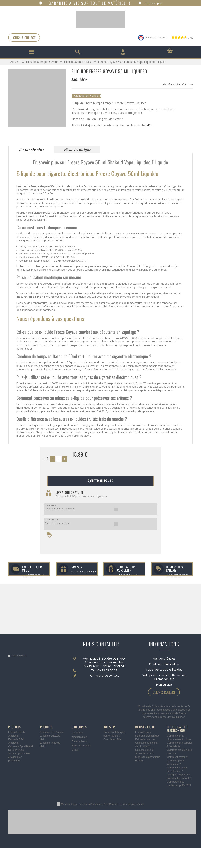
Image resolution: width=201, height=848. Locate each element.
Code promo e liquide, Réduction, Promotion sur (164, 677)
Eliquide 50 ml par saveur (42, 62)
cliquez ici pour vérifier (132, 804)
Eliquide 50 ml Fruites (78, 62)
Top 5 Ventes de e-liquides (164, 669)
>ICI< (149, 125)
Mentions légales (164, 658)
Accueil (15, 62)
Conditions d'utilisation (164, 664)
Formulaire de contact (104, 675)
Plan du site (164, 684)
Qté (46, 459)
